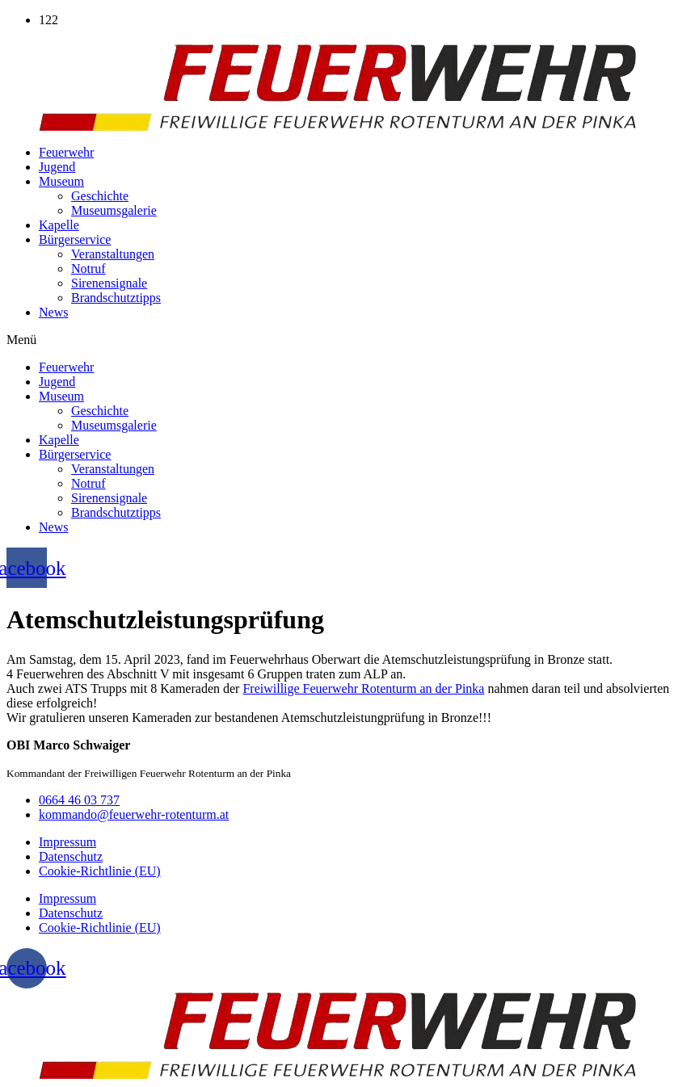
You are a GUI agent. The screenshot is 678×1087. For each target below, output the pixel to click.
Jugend (57, 167)
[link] (363, 688)
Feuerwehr (66, 152)
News (53, 312)
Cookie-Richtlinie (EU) (100, 871)
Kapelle (59, 225)
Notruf (88, 268)
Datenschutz (71, 856)
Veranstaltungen (112, 254)
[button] (339, 340)
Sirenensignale (109, 283)
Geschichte (99, 196)
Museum (61, 181)
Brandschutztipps (116, 297)
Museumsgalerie (114, 210)
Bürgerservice (75, 239)
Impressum (67, 842)
